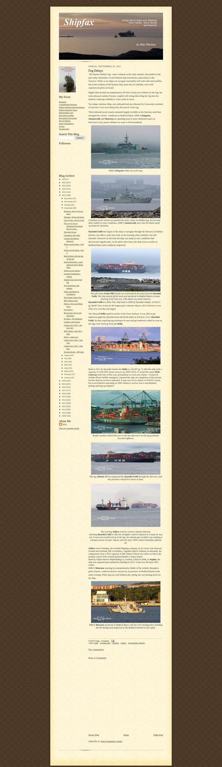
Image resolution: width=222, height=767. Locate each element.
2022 (64, 192)
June (66, 362)
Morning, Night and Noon (74, 217)
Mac (64, 424)
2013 (64, 403)
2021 (64, 195)
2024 (64, 186)
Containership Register (68, 104)
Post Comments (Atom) (111, 741)
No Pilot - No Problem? (73, 319)
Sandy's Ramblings (66, 123)
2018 (64, 387)
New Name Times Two (73, 297)
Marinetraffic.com (66, 113)
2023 (64, 189)
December (68, 198)
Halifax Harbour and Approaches (72, 107)
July (66, 358)
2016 (64, 393)
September (68, 208)
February (68, 374)
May (66, 365)
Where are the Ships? (72, 271)
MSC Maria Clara (71, 301)
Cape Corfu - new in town (74, 220)
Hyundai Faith (105, 643)
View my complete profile (69, 428)
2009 (64, 416)
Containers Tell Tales (72, 235)
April (66, 368)
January (67, 377)
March (67, 371)
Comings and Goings (72, 322)
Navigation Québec (66, 115)
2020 (64, 381)
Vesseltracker (64, 129)
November (68, 201)
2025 (64, 182)
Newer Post (93, 735)
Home (126, 735)
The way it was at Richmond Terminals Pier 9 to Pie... (73, 226)
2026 (64, 179)
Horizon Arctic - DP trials (74, 352)
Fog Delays (68, 310)
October (67, 205)
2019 (64, 384)
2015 (64, 397)
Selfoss (123, 643)
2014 (64, 400)
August (67, 355)
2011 (64, 409)
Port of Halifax (65, 121)
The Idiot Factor (70, 232)
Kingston (115, 643)
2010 (64, 413)
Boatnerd (62, 102)
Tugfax (62, 126)
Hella (96, 643)
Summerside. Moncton (136, 643)
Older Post (158, 735)
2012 (64, 406)
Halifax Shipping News (68, 110)
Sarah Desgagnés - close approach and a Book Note (73, 264)
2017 (64, 390)
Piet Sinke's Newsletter (68, 118)
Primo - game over (71, 337)
